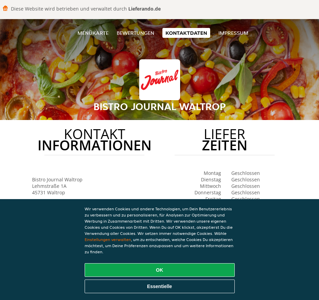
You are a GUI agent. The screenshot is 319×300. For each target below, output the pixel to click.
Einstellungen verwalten (108, 239)
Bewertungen (135, 32)
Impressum (233, 32)
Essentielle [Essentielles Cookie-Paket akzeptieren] (159, 286)
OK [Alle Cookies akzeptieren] (159, 270)
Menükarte (92, 32)
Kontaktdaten (186, 32)
